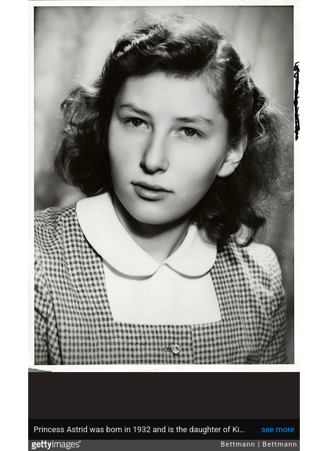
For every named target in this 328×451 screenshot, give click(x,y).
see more (277, 429)
